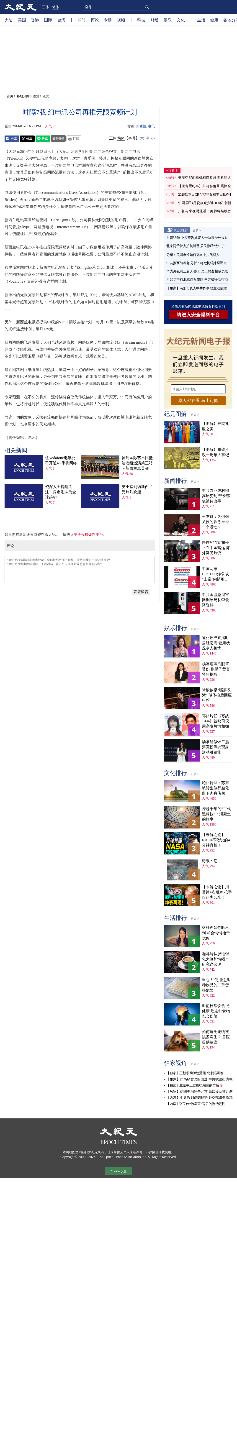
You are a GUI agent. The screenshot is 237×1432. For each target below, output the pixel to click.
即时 (81, 20)
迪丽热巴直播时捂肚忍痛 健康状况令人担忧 (216, 643)
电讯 (151, 126)
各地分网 (23, 96)
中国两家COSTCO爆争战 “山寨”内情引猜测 (215, 574)
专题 (108, 20)
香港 (35, 20)
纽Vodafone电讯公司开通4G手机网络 (61, 460)
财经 (154, 20)
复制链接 (58, 138)
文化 (181, 20)
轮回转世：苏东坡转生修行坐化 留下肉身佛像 (215, 788)
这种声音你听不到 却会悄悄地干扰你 (216, 933)
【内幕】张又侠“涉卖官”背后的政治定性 (195, 1104)
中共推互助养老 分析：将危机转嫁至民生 (196, 263)
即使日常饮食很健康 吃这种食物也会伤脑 (216, 1011)
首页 (10, 96)
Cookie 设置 (118, 1171)
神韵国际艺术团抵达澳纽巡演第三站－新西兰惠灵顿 (137, 463)
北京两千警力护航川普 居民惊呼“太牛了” (196, 246)
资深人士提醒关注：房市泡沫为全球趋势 (60, 492)
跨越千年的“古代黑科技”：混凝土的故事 (216, 814)
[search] (116, 7)
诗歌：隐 (209, 861)
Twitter (27, 139)
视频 (121, 20)
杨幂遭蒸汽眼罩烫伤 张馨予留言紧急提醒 (216, 669)
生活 (201, 20)
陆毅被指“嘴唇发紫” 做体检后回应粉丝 (217, 695)
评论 (95, 20)
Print (74, 139)
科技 (141, 20)
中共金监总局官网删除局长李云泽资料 (215, 600)
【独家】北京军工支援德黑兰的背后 (192, 1085)
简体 (55, 7)
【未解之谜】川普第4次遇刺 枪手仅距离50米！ (217, 892)
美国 (22, 20)
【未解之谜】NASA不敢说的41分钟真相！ (217, 840)
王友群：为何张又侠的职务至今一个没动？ (215, 521)
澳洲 (36, 96)
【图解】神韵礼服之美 (215, 426)
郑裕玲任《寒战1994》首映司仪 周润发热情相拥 (215, 721)
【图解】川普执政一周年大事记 (215, 452)
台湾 (61, 20)
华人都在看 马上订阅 (198, 400)
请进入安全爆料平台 (198, 314)
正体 (45, 7)
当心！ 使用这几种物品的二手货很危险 (216, 985)
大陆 (9, 20)
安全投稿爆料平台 (88, 535)
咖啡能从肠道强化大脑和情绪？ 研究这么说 (215, 959)
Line (43, 139)
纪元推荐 (181, 230)
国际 (48, 20)
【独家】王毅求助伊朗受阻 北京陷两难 (194, 1073)
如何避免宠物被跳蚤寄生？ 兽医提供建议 (216, 1037)
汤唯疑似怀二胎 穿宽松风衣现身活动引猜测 (215, 747)
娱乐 (168, 20)
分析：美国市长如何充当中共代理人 (192, 255)
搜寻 (146, 7)
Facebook (12, 139)
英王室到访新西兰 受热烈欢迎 (137, 489)
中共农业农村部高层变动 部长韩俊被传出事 (216, 495)
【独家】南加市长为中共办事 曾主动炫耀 (196, 288)
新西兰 (141, 126)
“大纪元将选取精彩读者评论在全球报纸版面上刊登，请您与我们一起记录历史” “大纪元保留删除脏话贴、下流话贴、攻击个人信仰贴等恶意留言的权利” (80, 569)
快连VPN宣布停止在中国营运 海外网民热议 (216, 547)
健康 (214, 20)
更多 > (197, 230)
